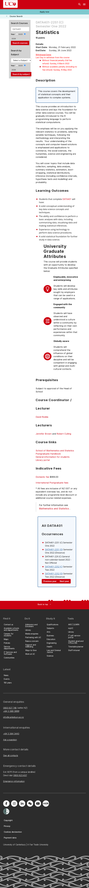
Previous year (49, 581)
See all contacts (10, 755)
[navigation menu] (84, 4)
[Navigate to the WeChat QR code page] (30, 803)
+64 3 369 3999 (11, 711)
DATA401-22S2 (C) (54, 566)
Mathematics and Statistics (54, 508)
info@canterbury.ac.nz (13, 717)
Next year (64, 581)
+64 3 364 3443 (11, 733)
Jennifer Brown (44, 433)
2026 (14, 39)
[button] (44, 11)
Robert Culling (64, 433)
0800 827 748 (10, 708)
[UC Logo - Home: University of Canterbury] (10, 4)
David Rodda (42, 417)
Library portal (43, 460)
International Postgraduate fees (52, 482)
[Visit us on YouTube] (38, 803)
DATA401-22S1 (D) (54, 549)
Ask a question (10, 739)
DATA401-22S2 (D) (54, 573)
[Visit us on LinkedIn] (22, 803)
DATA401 (66, 199)
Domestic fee (42, 477)
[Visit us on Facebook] (6, 803)
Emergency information (13, 781)
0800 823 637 (20, 775)
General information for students (53, 457)
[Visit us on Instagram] (14, 803)
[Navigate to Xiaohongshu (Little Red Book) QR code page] (46, 803)
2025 (20, 34)
